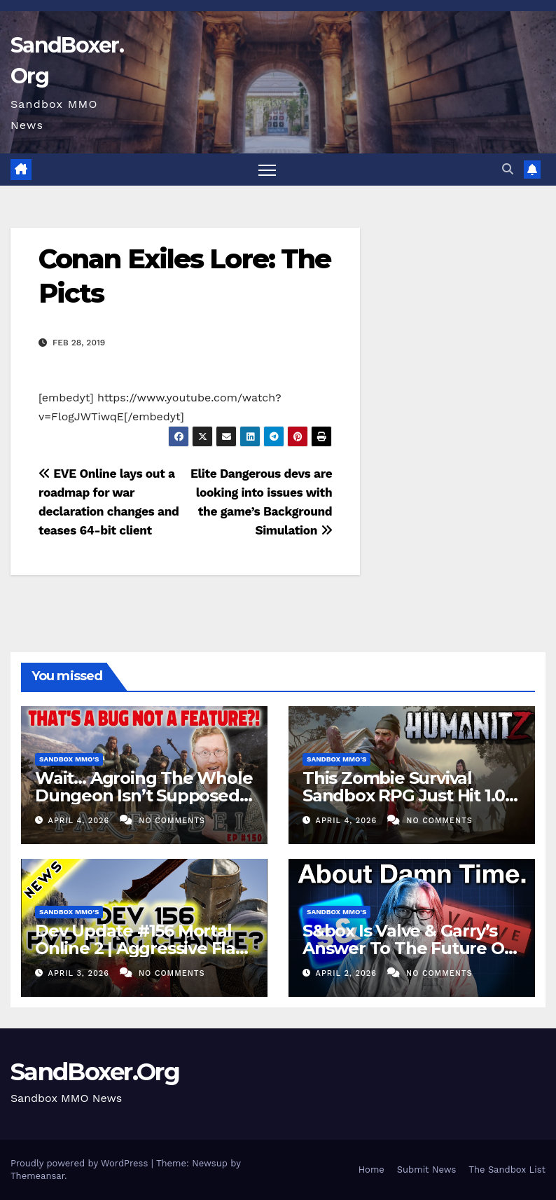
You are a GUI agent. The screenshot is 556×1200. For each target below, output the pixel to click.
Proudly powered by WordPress (81, 1163)
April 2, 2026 (348, 973)
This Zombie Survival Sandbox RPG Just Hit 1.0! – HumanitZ (412, 795)
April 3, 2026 (80, 973)
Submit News (427, 1169)
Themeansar (37, 1176)
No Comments (171, 820)
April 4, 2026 (80, 820)
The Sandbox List (506, 1169)
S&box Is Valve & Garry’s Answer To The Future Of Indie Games (406, 948)
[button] (507, 169)
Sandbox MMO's (69, 759)
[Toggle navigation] (267, 170)
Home (371, 1169)
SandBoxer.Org (95, 1072)
